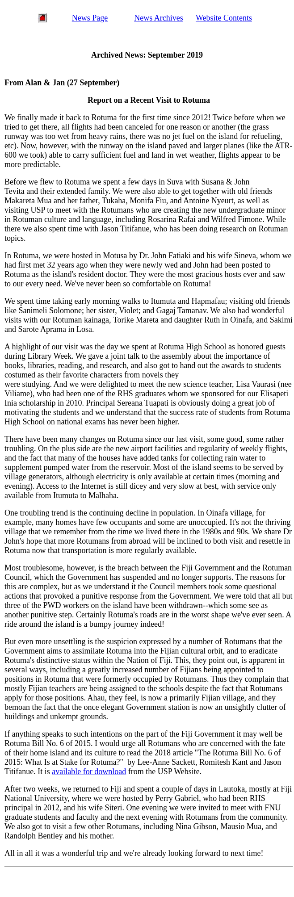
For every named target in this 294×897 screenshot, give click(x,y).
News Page (90, 17)
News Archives (158, 17)
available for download (89, 771)
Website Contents (224, 17)
